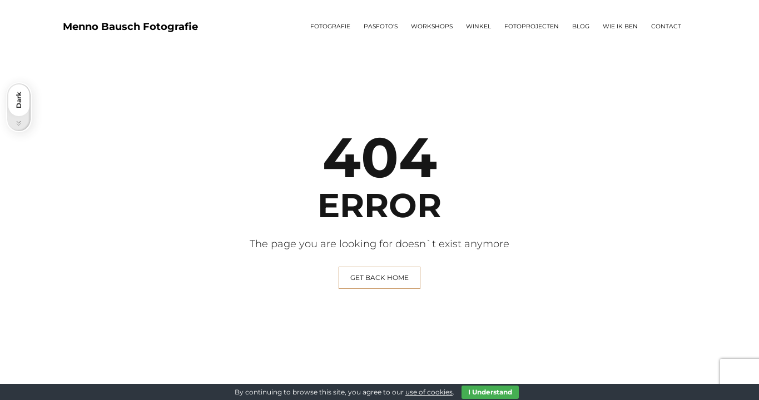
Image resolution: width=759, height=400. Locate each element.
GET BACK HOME (379, 277)
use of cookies (429, 392)
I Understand (490, 392)
